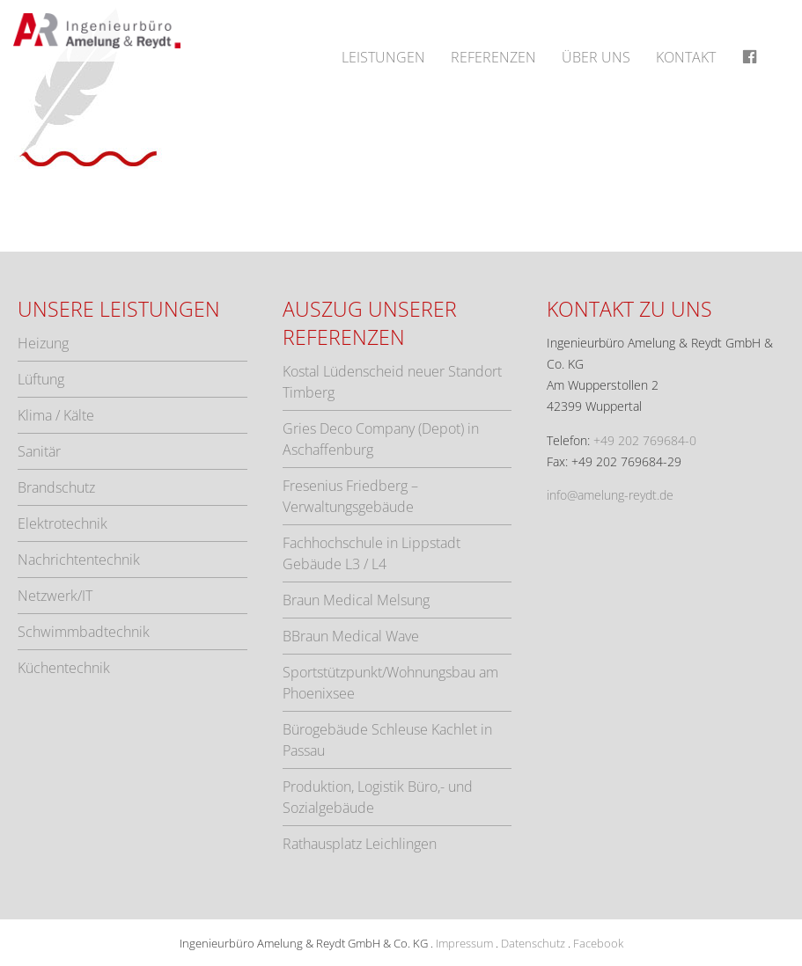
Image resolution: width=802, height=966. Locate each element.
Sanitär (39, 451)
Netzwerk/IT (55, 595)
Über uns (596, 57)
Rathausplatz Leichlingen (360, 843)
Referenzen (493, 57)
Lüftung (41, 379)
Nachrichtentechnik (79, 559)
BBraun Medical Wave (351, 636)
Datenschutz (533, 943)
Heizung (43, 343)
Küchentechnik (64, 667)
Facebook (598, 943)
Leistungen (383, 57)
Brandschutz (56, 487)
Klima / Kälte (56, 415)
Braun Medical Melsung (356, 600)
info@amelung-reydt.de (610, 495)
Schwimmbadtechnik (84, 631)
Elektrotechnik (62, 523)
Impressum (464, 943)
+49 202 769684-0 (644, 440)
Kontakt (686, 57)
